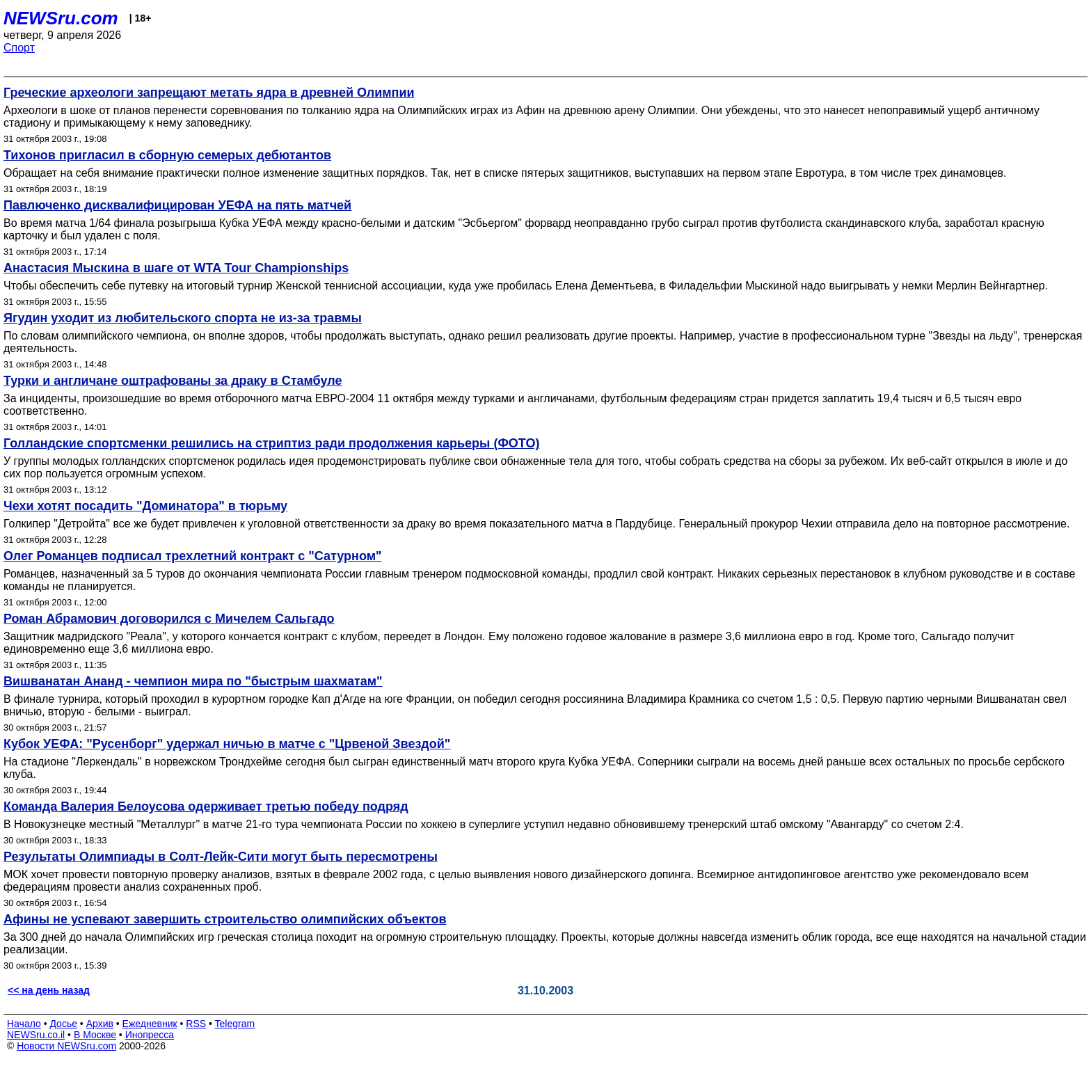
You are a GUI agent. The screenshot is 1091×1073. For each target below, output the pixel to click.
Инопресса (150, 1034)
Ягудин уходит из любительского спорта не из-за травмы (182, 318)
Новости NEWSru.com (66, 1045)
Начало (24, 1023)
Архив (99, 1023)
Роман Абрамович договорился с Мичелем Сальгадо (169, 619)
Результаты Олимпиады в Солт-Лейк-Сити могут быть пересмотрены (220, 857)
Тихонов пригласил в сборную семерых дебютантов (167, 155)
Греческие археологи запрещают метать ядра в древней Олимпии (209, 93)
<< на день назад (49, 990)
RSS (196, 1023)
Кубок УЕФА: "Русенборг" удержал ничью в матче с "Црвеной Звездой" (226, 744)
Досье (63, 1023)
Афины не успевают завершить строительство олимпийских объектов (224, 919)
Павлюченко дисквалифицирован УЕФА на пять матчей (177, 205)
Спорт (19, 48)
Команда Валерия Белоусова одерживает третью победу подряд (205, 806)
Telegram (235, 1023)
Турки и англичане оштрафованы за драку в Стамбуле (172, 381)
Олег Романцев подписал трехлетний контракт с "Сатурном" (192, 556)
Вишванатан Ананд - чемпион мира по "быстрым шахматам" (193, 681)
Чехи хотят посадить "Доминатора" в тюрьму (145, 506)
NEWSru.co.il (36, 1034)
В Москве (95, 1034)
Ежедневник (149, 1023)
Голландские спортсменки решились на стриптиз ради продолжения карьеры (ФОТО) (271, 443)
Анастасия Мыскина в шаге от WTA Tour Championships (176, 268)
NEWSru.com (60, 18)
